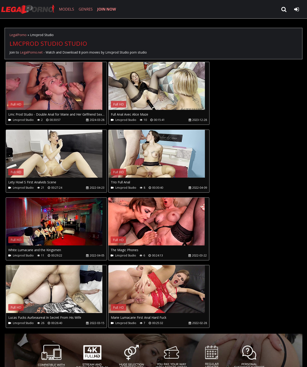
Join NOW (12, 345)
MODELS (67, 9)
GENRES (86, 9)
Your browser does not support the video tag (54, 89)
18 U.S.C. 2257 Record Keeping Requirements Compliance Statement (150, 359)
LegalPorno (18, 35)
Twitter (108, 345)
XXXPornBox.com (135, 345)
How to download (80, 345)
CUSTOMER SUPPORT (42, 345)
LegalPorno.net (30, 9)
